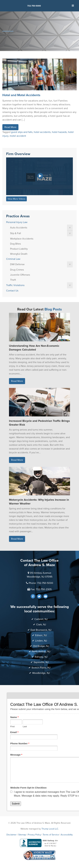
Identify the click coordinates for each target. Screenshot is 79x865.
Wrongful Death (18, 253)
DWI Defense (17, 264)
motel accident (18, 135)
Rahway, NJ (41, 656)
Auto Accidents (18, 227)
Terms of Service (51, 834)
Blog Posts (53, 309)
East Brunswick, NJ (41, 630)
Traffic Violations (15, 285)
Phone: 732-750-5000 (41, 583)
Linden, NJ (41, 640)
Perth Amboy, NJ (41, 651)
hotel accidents (42, 132)
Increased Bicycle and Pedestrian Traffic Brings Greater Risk (39, 422)
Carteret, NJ (41, 619)
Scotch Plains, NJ (41, 667)
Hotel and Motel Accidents (21, 95)
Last (25, 726)
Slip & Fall (15, 233)
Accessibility (67, 834)
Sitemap (22, 834)
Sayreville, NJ (41, 662)
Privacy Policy (34, 834)
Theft (13, 279)
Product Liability (19, 248)
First (12, 726)
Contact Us (12, 290)
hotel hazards (59, 132)
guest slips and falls (21, 132)
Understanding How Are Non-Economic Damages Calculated (34, 347)
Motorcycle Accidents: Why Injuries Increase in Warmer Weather (39, 501)
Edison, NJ (41, 635)
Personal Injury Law (16, 222)
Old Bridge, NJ (41, 646)
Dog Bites (15, 243)
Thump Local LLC (49, 828)
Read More (10, 127)
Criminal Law (13, 259)
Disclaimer (11, 834)
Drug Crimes (17, 269)
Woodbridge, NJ (41, 673)
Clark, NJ (41, 624)
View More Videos (16, 199)
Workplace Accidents (21, 238)
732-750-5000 (34, 6)
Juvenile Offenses (20, 274)
